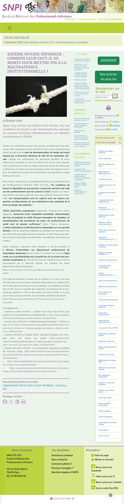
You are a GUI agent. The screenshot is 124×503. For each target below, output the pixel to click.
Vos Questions (61, 450)
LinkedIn (114, 126)
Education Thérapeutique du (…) (107, 238)
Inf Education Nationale (108, 300)
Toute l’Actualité (105, 138)
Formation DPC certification (104, 267)
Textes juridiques (105, 417)
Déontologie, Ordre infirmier (106, 216)
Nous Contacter (22, 450)
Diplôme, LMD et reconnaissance (105, 223)
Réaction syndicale (106, 355)
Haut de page (100, 455)
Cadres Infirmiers (105, 179)
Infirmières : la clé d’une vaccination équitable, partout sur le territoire (81, 66)
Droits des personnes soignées (107, 231)
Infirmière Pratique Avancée (106, 307)
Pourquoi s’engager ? (62, 468)
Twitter (114, 122)
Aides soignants (105, 159)
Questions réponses (106, 341)
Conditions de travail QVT (106, 194)
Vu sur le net (103, 436)
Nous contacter (60, 459)
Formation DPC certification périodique (82, 170)
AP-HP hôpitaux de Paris (106, 165)
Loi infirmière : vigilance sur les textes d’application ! (82, 100)
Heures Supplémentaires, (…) (107, 274)
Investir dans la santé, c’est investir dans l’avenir (82, 93)
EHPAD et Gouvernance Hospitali (108, 246)
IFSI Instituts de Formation (104, 293)
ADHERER (108, 61)
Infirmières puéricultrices (104, 314)
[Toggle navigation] (9, 28)
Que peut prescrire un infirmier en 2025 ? (82, 119)
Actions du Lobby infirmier (105, 152)
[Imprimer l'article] (23, 402)
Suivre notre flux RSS (104, 488)
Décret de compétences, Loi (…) (107, 208)
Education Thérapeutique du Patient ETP (80, 191)
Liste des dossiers (106, 143)
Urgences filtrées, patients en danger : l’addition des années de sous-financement (81, 85)
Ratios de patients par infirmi (107, 348)
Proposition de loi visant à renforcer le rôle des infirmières (81, 137)
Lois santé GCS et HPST (108, 328)
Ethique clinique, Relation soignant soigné (80, 184)
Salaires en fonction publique (106, 384)
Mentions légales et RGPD (65, 472)
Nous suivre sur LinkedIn (106, 482)
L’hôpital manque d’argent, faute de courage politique (80, 74)
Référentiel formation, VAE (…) (107, 361)
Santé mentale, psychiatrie (104, 404)
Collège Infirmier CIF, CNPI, (107, 186)
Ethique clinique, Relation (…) (105, 254)
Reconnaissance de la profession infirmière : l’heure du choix (82, 144)
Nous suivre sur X (103, 476)
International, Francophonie (104, 322)
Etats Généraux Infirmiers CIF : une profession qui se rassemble (56, 42)
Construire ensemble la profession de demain (82, 60)
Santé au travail (104, 398)
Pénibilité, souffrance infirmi (107, 335)
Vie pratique (103, 430)
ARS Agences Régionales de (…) (106, 173)
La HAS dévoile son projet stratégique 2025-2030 (81, 125)
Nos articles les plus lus (108, 76)
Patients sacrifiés (80, 80)
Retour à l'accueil (102, 459)
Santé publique (104, 411)
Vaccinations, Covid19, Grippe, (107, 424)
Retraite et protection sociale (107, 369)
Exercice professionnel (107, 260)
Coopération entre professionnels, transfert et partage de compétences (82, 177)
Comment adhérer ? (62, 464)
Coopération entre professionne (106, 201)
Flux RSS (112, 130)
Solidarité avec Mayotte (79, 131)
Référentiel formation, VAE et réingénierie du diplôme (82, 164)
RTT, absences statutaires (104, 376)
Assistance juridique (62, 455)
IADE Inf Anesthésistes (107, 281)
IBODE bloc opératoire (107, 287)
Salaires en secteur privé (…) (106, 391)
